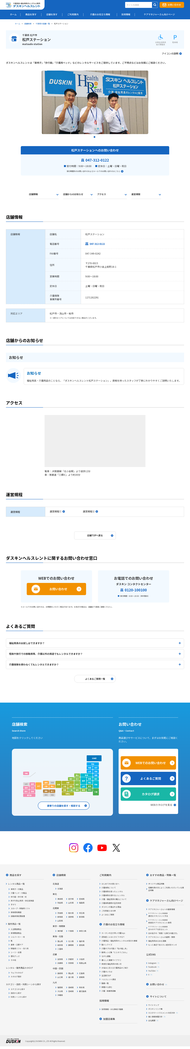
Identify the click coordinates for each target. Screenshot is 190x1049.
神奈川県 (82, 931)
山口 (38, 786)
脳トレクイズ (107, 944)
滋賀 (70, 786)
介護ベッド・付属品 (19, 893)
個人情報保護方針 (155, 1016)
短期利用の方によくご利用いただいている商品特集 (166, 888)
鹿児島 (29, 795)
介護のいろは (107, 971)
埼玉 (89, 782)
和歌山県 (82, 963)
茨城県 (60, 913)
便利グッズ (15, 956)
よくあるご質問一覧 (95, 678)
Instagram (152, 963)
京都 (67, 782)
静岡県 (71, 945)
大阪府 (81, 959)
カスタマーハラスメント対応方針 (161, 1012)
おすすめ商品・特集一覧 (163, 875)
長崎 (26, 788)
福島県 (81, 902)
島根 (46, 782)
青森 (92, 764)
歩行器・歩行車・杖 (19, 896)
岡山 (52, 786)
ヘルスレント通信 (109, 979)
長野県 (71, 917)
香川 (52, 791)
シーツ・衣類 (16, 952)
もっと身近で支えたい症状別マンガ (162, 944)
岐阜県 (60, 945)
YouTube (151, 970)
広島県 (81, 973)
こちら (117, 171)
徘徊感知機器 (16, 912)
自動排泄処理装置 (18, 916)
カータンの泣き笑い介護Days (113, 933)
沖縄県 (60, 995)
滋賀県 (60, 959)
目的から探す (16, 993)
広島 (46, 786)
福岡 (32, 784)
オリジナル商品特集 (156, 883)
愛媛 (46, 791)
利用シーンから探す (19, 997)
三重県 (60, 949)
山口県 (60, 977)
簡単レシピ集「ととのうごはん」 (115, 952)
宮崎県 (71, 991)
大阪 (64, 786)
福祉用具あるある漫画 (157, 941)
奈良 (64, 790)
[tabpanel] (95, 102)
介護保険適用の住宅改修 (111, 903)
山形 (89, 771)
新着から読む (107, 987)
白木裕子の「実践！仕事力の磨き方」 (163, 933)
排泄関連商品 (16, 933)
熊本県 (81, 987)
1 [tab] (95, 137)
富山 (77, 775)
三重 (70, 790)
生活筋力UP (106, 975)
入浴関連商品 (16, 929)
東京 (89, 786)
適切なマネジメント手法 (158, 914)
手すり (13, 904)
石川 (77, 779)
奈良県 (71, 963)
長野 (83, 781)
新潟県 (81, 917)
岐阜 (77, 784)
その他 (13, 960)
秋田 (89, 768)
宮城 (95, 771)
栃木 (95, 779)
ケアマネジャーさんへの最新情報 (161, 909)
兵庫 (58, 784)
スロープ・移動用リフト (20, 908)
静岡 (83, 790)
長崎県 (71, 987)
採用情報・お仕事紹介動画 (112, 1009)
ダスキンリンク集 (155, 1009)
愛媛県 (81, 977)
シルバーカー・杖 (18, 937)
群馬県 (60, 917)
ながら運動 (106, 956)
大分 (32, 788)
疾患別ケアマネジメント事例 (159, 921)
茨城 (95, 784)
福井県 (81, 941)
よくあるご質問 (150, 778)
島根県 (60, 973)
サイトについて (158, 996)
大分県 (60, 991)
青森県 (60, 899)
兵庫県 (60, 963)
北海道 (94, 758)
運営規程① (56, 511)
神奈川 (90, 790)
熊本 (26, 791)
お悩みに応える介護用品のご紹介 (115, 967)
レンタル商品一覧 (16, 883)
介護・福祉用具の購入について (114, 899)
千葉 (95, 792)
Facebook (152, 967)
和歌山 (68, 794)
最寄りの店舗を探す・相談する (63, 805)
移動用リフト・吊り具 (19, 948)
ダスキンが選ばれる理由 (111, 907)
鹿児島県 (82, 991)
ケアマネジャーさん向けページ (166, 900)
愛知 (77, 790)
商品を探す (16, 875)
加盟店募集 (109, 1019)
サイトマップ (153, 1005)
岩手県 (71, 899)
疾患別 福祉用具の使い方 (112, 964)
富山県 (60, 941)
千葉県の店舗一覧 (43, 23)
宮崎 (32, 791)
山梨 (83, 786)
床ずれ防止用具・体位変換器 (22, 900)
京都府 (71, 959)
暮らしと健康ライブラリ (111, 960)
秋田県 (60, 902)
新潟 (86, 775)
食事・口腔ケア (17, 944)
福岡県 (60, 987)
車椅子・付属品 (17, 889)
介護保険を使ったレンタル (112, 891)
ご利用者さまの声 (109, 910)
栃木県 (71, 913)
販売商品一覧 (14, 923)
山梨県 (60, 920)
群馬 (89, 779)
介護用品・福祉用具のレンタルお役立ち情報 (119, 940)
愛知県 (81, 945)
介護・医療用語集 (109, 991)
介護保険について (109, 887)
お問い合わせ (174, 4)
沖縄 (26, 773)
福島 (95, 775)
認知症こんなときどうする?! (113, 937)
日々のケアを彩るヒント (158, 928)
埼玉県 (81, 913)
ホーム (17, 23)
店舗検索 (27, 23)
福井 (70, 779)
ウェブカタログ (17, 972)
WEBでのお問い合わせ (151, 763)
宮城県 (81, 899)
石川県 (71, 941)
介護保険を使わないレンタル (113, 895)
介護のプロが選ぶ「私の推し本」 (115, 948)
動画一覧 (105, 983)
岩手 (95, 768)
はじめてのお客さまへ (110, 883)
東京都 (60, 931)
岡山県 (71, 973)
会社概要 (151, 1020)
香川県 (71, 977)
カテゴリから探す (18, 989)
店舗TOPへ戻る (95, 535)
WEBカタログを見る (161, 805)
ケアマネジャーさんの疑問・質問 (161, 937)
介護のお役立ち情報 (114, 924)
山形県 (71, 902)
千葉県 (71, 931)
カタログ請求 (151, 794)
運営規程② (89, 511)
